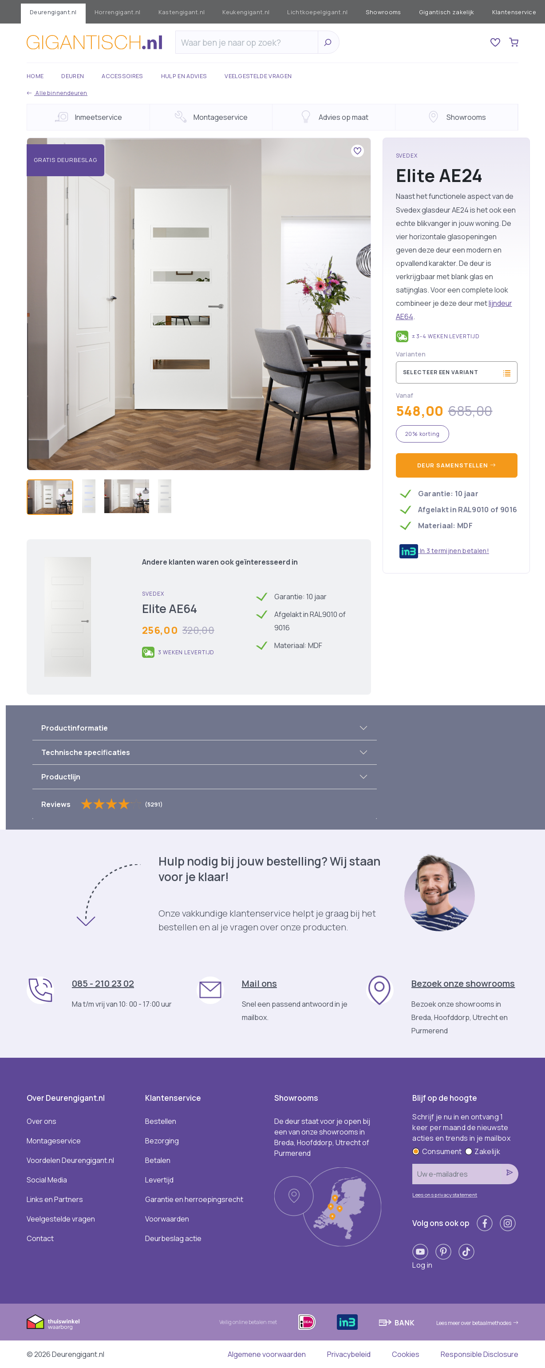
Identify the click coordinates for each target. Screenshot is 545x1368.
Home (35, 76)
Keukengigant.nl (245, 12)
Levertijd (159, 1180)
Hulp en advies (184, 76)
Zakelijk (482, 1151)
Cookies (405, 1354)
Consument (437, 1151)
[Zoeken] (249, 42)
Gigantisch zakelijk (446, 12)
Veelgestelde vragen (258, 76)
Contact (40, 1238)
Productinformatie (74, 728)
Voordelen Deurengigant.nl (70, 1160)
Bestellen (160, 1121)
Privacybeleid (349, 1354)
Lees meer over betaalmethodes (477, 1323)
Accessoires (122, 76)
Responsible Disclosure (479, 1354)
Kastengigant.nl (181, 12)
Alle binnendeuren (57, 93)
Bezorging (162, 1141)
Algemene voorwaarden (267, 1354)
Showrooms (383, 12)
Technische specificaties (85, 752)
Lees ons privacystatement (444, 1194)
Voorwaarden (167, 1219)
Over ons (41, 1121)
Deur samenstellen (456, 465)
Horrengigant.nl (118, 12)
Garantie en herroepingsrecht (194, 1199)
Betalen (157, 1160)
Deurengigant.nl (53, 12)
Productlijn (60, 777)
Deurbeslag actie (173, 1238)
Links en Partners (55, 1199)
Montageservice (54, 1141)
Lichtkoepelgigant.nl (317, 12)
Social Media (47, 1180)
